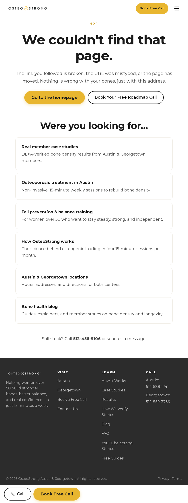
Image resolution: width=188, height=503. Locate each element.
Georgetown (69, 390)
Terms (177, 479)
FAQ (105, 433)
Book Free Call (152, 8)
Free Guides (113, 458)
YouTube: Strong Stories (117, 446)
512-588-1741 (157, 386)
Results (109, 399)
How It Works (114, 380)
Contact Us (67, 409)
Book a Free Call (72, 399)
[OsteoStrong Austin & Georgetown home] (27, 8)
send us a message (126, 338)
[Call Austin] (17, 494)
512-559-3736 (158, 401)
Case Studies (113, 390)
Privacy (163, 479)
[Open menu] (176, 8)
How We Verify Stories (115, 412)
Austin (63, 380)
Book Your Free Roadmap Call (126, 97)
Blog (106, 424)
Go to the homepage (54, 97)
